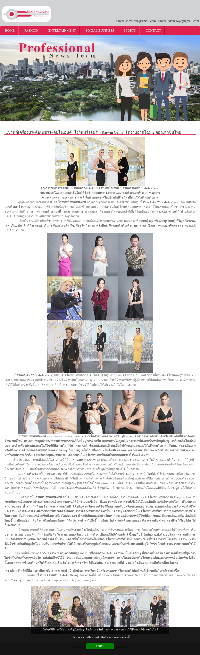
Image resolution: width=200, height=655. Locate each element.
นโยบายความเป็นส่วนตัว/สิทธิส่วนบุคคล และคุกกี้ (100, 637)
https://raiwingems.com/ (18, 580)
